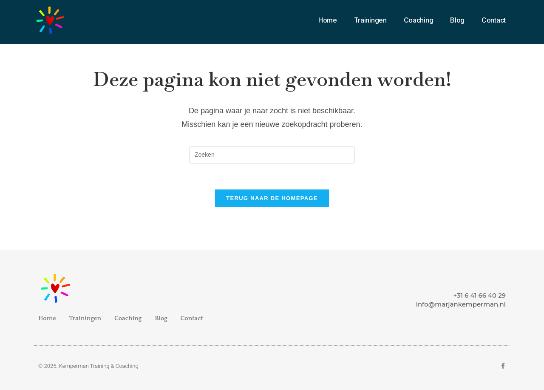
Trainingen (370, 20)
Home (327, 20)
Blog (457, 20)
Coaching (419, 20)
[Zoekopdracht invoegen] (272, 154)
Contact (494, 20)
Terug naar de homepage (271, 198)
